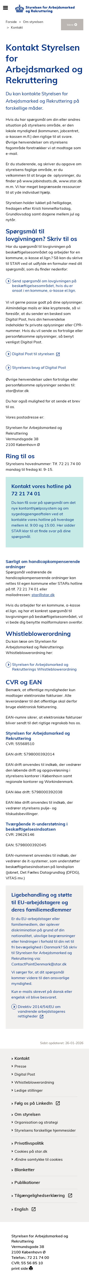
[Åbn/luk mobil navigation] (5, 8)
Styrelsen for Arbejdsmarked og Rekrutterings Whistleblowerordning (44, 667)
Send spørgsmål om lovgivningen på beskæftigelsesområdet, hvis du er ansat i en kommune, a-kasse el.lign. (44, 286)
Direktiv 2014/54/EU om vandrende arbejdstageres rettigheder (41, 1011)
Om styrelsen (33, 22)
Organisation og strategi (36, 1122)
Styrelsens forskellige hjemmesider (45, 1130)
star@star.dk (43, 594)
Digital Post (24, 1074)
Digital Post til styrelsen (37, 354)
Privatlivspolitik (29, 1143)
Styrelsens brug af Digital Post (39, 367)
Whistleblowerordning (34, 1082)
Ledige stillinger (28, 1090)
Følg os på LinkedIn (38, 1103)
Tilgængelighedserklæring (44, 1196)
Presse (20, 1066)
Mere (72, 24)
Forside (11, 22)
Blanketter (24, 1169)
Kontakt (21, 1058)
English (26, 1209)
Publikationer (27, 1182)
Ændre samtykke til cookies (38, 1159)
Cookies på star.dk (30, 1151)
